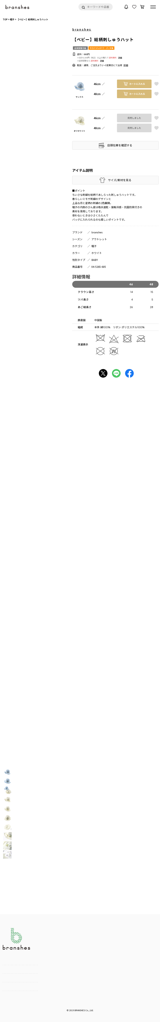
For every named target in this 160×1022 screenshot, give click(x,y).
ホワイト (96, 253)
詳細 (120, 57)
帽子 (94, 246)
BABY (94, 260)
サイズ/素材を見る (119, 180)
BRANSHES (79, 1010)
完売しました (134, 118)
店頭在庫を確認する (119, 145)
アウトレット (99, 239)
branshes (81, 29)
